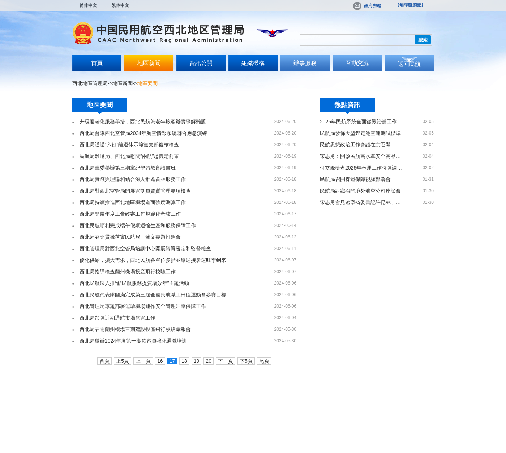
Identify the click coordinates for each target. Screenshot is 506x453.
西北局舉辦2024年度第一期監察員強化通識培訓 (133, 341)
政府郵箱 (367, 5)
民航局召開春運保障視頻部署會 (355, 179)
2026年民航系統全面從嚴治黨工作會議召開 (361, 121)
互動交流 (357, 63)
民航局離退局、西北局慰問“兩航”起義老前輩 (129, 156)
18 (184, 361)
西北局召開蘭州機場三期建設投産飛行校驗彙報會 (135, 329)
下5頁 (246, 361)
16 (160, 361)
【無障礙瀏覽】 (410, 5)
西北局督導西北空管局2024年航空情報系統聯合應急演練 (143, 133)
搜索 (423, 40)
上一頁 (143, 361)
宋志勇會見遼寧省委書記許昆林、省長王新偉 (361, 202)
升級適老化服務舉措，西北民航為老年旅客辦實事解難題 (143, 121)
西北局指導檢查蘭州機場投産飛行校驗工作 (128, 271)
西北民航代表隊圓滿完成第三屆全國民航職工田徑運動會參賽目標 (153, 295)
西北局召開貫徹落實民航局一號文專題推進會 (130, 237)
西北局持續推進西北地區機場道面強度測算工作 (133, 202)
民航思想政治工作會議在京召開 (355, 145)
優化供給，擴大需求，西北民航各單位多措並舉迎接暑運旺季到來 (153, 260)
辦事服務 (305, 63)
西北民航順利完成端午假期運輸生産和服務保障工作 (138, 225)
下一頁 (225, 361)
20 (208, 361)
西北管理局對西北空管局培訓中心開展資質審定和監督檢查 (145, 248)
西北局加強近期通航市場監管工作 (117, 318)
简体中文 (88, 5)
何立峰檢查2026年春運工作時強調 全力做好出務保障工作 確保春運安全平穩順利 (361, 168)
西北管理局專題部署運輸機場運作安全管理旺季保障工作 (143, 306)
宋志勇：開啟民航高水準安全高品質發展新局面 (361, 156)
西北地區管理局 (90, 83)
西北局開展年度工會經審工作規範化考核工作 (130, 214)
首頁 (97, 63)
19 (197, 361)
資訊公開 (201, 63)
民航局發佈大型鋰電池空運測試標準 (360, 133)
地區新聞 (148, 63)
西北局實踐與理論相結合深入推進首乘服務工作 (133, 179)
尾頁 (264, 361)
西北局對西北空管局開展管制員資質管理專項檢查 (135, 191)
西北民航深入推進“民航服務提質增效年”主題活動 (134, 283)
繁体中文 (120, 5)
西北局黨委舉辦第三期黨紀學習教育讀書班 (128, 168)
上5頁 (122, 361)
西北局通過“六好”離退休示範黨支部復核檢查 (129, 145)
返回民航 (409, 64)
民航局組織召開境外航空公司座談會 (360, 191)
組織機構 (253, 63)
